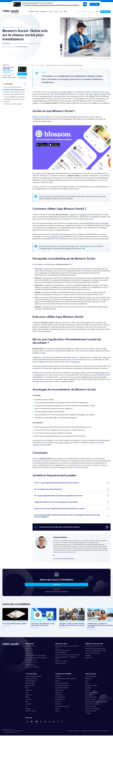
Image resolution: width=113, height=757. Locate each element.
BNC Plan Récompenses (62, 685)
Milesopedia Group (31, 660)
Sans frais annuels (90, 706)
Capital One (29, 690)
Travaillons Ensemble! (31, 667)
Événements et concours (62, 650)
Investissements (22, 27)
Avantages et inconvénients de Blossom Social (15, 99)
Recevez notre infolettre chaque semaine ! (67, 655)
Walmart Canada (30, 711)
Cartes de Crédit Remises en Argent (95, 651)
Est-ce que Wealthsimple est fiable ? (14, 623)
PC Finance (28, 699)
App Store (73, 215)
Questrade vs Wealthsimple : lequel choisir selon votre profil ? (42, 624)
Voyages (87, 713)
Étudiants (88, 695)
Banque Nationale (30, 681)
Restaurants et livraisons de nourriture (96, 701)
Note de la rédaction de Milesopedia (102, 58)
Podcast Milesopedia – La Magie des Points (66, 657)
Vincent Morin (60, 537)
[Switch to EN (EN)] (97, 12)
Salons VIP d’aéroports (91, 704)
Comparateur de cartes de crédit (95, 648)
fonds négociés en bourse (55, 237)
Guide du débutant (61, 652)
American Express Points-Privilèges (65, 678)
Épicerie (87, 690)
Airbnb (87, 683)
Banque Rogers (29, 683)
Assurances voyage (91, 685)
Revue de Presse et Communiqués (35, 655)
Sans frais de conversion (92, 708)
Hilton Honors (59, 695)
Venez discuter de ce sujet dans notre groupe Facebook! (59, 527)
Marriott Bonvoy (60, 699)
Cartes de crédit (31, 674)
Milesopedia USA (30, 664)
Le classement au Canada (93, 646)
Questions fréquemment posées (13, 104)
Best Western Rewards (62, 683)
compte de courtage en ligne (61, 92)
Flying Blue (58, 692)
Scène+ (57, 708)
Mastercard (88, 678)
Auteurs (27, 648)
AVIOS (57, 681)
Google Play (83, 215)
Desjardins (28, 695)
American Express (90, 676)
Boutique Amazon (60, 663)
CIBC (26, 692)
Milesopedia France (31, 662)
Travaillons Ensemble (73, 730)
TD (26, 706)
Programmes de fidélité (63, 674)
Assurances (88, 657)
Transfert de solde (90, 711)
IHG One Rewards (60, 697)
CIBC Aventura (59, 690)
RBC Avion (58, 704)
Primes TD (58, 701)
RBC (26, 701)
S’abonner (56, 584)
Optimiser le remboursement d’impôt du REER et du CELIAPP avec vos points (72, 624)
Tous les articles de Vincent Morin (63, 558)
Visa (86, 681)
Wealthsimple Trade (91, 223)
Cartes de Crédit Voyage (92, 653)
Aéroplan (88, 655)
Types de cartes (90, 674)
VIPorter (57, 711)
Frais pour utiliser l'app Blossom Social (14, 94)
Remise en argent (90, 699)
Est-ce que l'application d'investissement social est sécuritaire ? (15, 97)
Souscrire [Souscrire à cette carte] (22, 74)
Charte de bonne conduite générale (36, 657)
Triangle (27, 708)
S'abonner (106, 11)
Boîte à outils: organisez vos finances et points (67, 647)
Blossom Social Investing (41, 117)
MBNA (27, 697)
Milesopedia (29, 644)
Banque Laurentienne (31, 678)
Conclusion (7, 101)
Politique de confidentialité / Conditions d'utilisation (94, 730)
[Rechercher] (92, 11)
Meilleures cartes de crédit (94, 644)
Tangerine (28, 704)
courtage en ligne (62, 443)
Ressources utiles (61, 644)
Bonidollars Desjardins (61, 688)
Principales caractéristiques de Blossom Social (15, 92)
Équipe (27, 651)
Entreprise (88, 688)
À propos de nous (30, 646)
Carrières (28, 653)
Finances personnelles (9, 27)
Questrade (105, 223)
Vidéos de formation (61, 661)
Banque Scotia (29, 685)
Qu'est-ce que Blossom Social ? (12, 87)
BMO (26, 688)
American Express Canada (33, 676)
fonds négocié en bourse (97, 94)
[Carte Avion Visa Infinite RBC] (9, 72)
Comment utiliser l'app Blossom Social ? (15, 89)
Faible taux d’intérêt (91, 697)
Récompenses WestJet (62, 706)
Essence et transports (91, 692)
